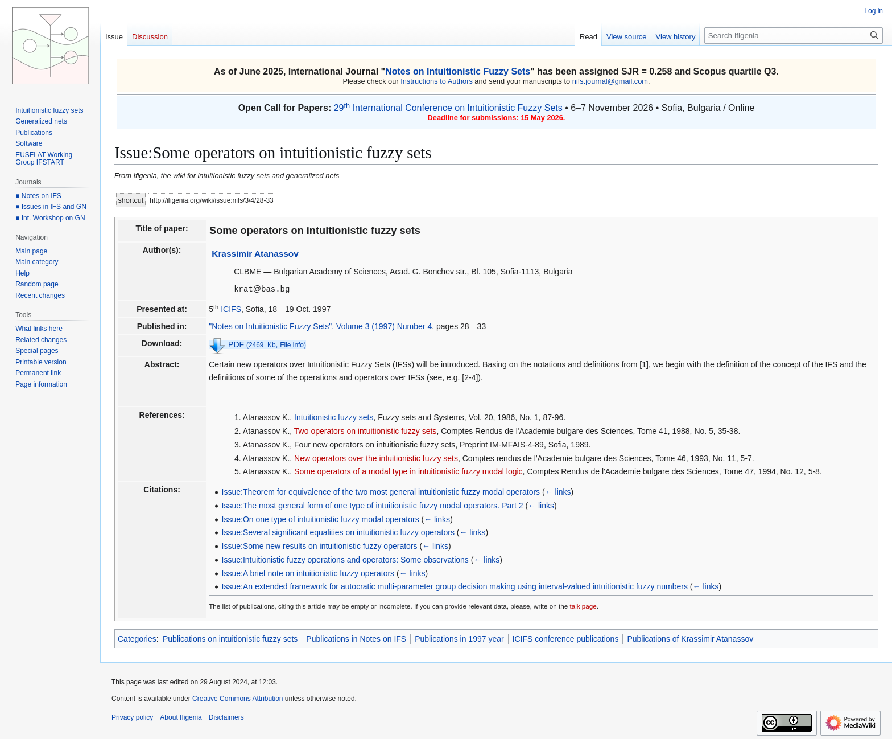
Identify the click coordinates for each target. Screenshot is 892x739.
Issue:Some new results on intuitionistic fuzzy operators (320, 545)
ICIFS (231, 308)
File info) (293, 344)
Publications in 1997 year (459, 638)
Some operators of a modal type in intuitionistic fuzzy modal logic (408, 470)
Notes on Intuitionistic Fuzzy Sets (457, 71)
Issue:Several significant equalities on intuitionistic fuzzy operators (338, 531)
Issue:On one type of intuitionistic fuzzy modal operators (320, 518)
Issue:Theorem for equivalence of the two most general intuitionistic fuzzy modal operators (381, 491)
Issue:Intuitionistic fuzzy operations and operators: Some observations (345, 559)
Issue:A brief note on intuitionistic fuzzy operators (308, 572)
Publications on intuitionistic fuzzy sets (230, 638)
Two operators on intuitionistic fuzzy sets (365, 430)
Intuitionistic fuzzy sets (333, 416)
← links (558, 491)
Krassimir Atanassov (255, 253)
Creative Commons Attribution (237, 698)
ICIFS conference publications (566, 638)
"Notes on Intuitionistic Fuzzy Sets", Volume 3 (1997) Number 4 (320, 325)
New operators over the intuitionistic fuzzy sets (376, 457)
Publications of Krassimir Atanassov (690, 638)
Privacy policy (132, 717)
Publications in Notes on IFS (356, 638)
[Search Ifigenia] (793, 35)
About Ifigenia (180, 717)
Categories (137, 638)
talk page (582, 605)
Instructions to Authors (436, 81)
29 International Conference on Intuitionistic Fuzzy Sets (448, 108)
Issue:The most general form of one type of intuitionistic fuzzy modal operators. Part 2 (372, 505)
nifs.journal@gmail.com (610, 81)
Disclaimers (226, 717)
